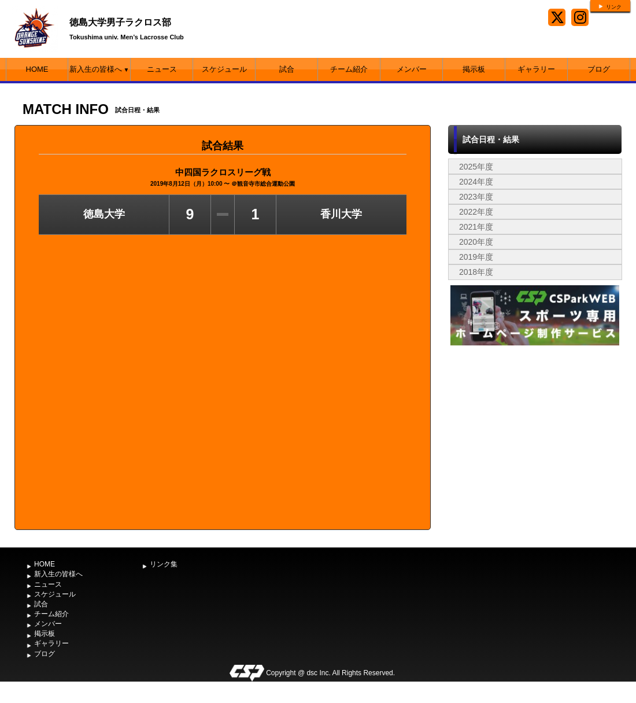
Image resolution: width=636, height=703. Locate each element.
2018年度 (476, 272)
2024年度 (476, 181)
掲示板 (474, 69)
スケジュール (224, 69)
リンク (614, 7)
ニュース (162, 69)
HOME (37, 69)
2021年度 (476, 226)
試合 (286, 69)
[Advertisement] (535, 435)
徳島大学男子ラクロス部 (120, 22)
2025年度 (476, 166)
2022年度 (476, 211)
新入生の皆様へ (99, 69)
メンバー (412, 69)
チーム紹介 (349, 69)
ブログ (598, 69)
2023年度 (476, 196)
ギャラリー (536, 69)
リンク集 (164, 564)
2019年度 (476, 257)
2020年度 (476, 241)
